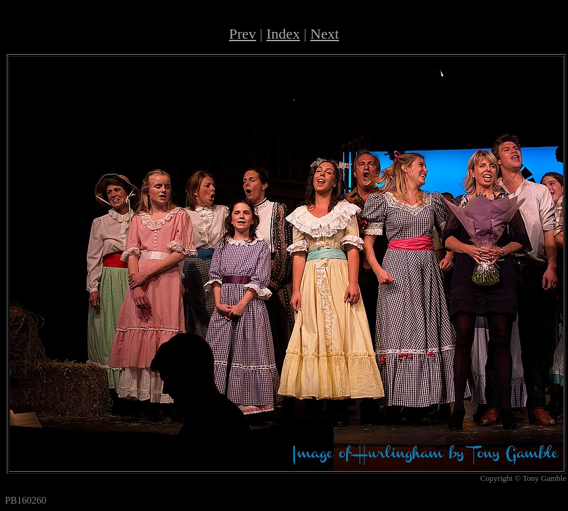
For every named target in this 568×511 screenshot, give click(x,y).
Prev (242, 34)
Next (324, 34)
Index (283, 34)
